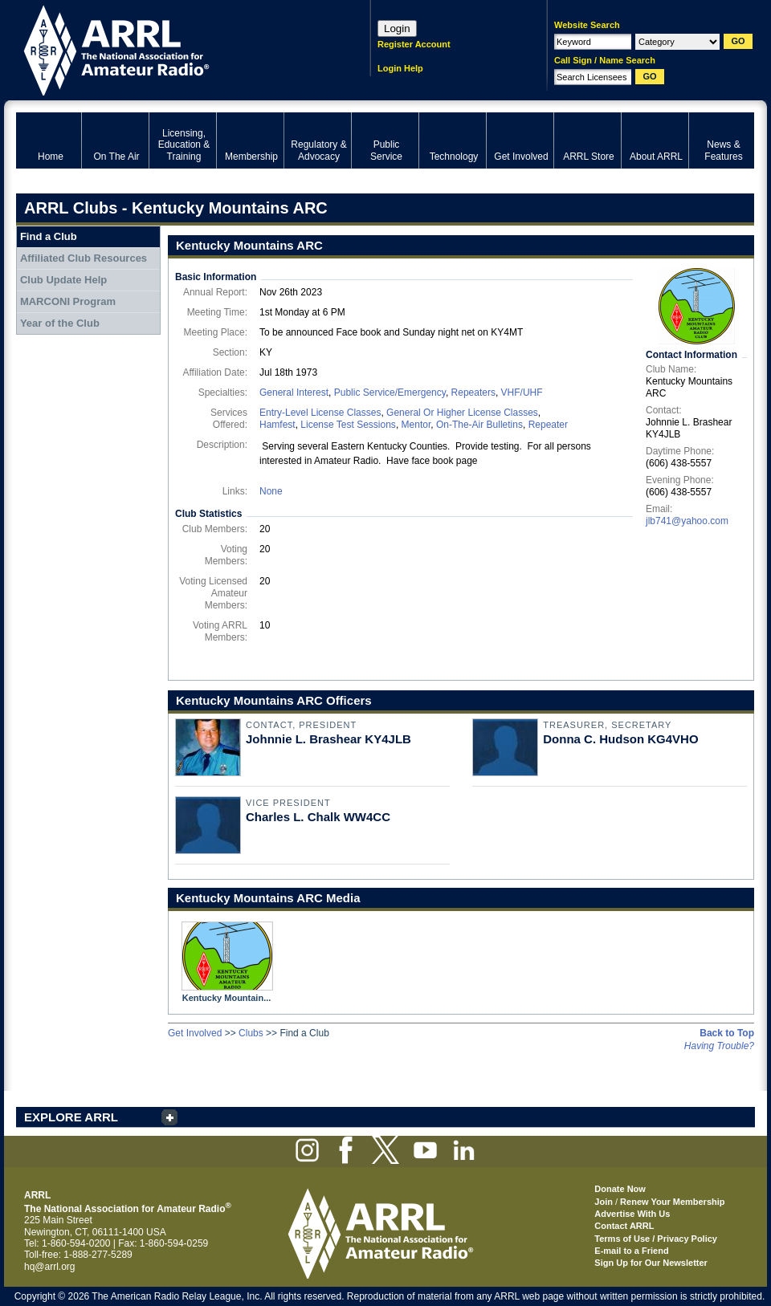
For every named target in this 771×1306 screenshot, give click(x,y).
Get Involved (195, 1033)
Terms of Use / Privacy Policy (655, 1238)
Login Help (400, 68)
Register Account (414, 44)
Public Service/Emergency (390, 392)
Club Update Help (63, 280)
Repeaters (473, 392)
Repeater (548, 424)
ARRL (172, 49)
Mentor (416, 424)
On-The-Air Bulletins (479, 424)
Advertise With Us (632, 1214)
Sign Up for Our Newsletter (651, 1262)
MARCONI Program (68, 301)
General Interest (293, 392)
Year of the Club (60, 323)
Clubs (251, 1033)
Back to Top (727, 1033)
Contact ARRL (624, 1226)
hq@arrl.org (49, 1266)
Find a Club (48, 236)
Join (603, 1201)
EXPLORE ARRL (71, 1117)
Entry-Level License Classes (320, 412)
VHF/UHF (522, 392)
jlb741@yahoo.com (687, 521)
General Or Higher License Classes (462, 412)
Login (397, 28)
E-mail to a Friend (631, 1250)
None (271, 491)
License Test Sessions (348, 424)
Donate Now (620, 1189)
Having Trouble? (719, 1046)
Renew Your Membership (672, 1201)
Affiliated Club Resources (83, 258)
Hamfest (277, 424)
